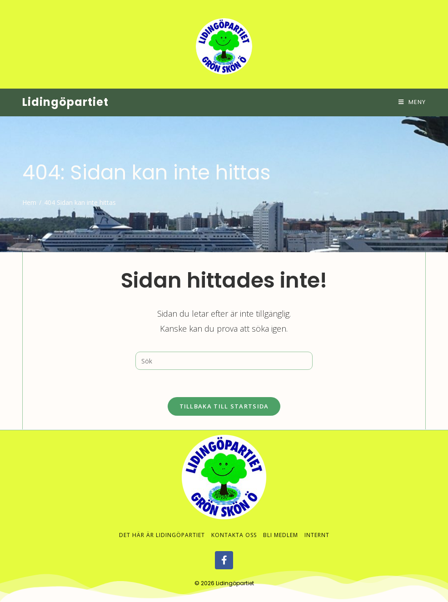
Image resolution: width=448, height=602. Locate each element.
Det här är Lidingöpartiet (162, 535)
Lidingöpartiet (65, 102)
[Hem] (29, 202)
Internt (316, 535)
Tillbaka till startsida (224, 406)
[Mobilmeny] (412, 102)
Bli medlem (280, 535)
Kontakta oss (234, 535)
